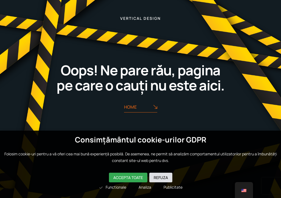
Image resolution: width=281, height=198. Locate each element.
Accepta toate (128, 177)
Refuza (161, 177)
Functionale (112, 187)
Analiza (141, 187)
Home (140, 107)
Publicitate (169, 187)
